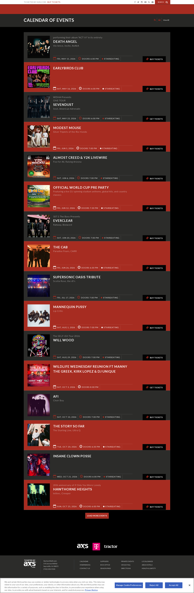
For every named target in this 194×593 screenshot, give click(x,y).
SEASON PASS (105, 568)
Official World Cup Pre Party (81, 187)
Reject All (154, 585)
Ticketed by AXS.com (94, 20)
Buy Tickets (53, 2)
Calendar (84, 561)
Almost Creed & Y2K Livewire (80, 157)
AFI (56, 396)
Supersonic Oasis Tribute (77, 277)
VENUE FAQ (125, 565)
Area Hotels (147, 565)
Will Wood (63, 340)
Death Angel (65, 41)
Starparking (85, 565)
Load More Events (97, 515)
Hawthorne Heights (72, 489)
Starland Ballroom (33, 8)
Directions (126, 568)
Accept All (173, 585)
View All (166, 20)
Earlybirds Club (68, 68)
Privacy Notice (91, 590)
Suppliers (104, 561)
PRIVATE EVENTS (127, 561)
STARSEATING (110, 59)
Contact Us (85, 568)
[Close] (189, 585)
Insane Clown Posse (72, 456)
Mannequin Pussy (70, 307)
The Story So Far (69, 426)
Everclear (63, 220)
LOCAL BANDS (147, 561)
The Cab (60, 247)
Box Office (105, 565)
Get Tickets (154, 118)
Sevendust (63, 104)
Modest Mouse (67, 128)
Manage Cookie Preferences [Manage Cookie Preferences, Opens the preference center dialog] (129, 585)
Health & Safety (149, 568)
